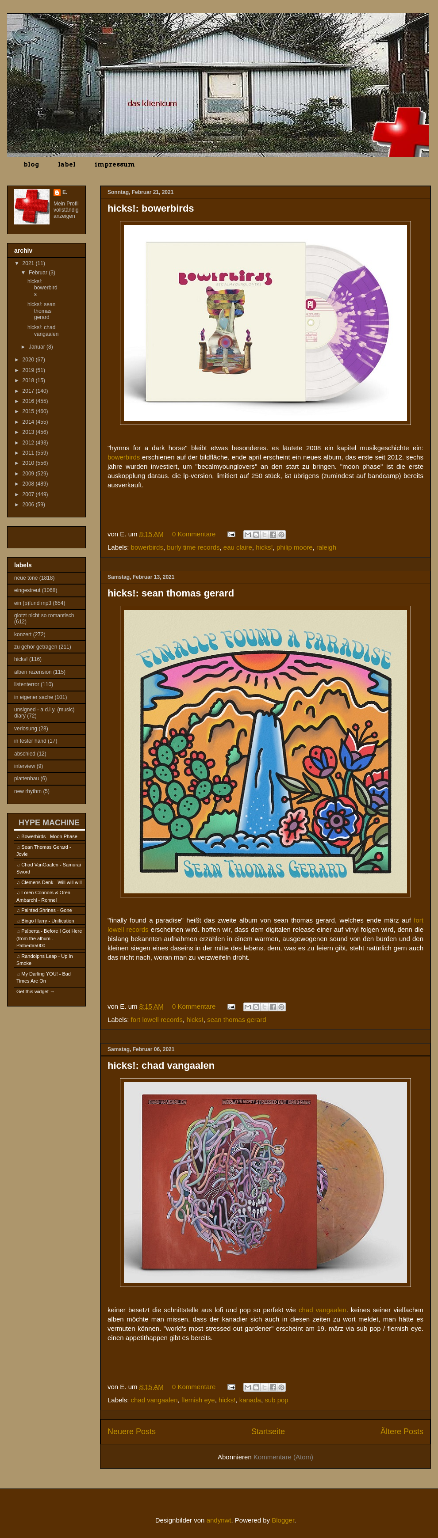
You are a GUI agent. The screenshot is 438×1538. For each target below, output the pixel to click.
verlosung (25, 728)
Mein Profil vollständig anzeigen (66, 210)
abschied (24, 754)
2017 (29, 391)
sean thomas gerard (236, 1019)
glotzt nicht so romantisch (44, 615)
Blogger (283, 1520)
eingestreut (27, 590)
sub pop (276, 1400)
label (67, 164)
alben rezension (33, 672)
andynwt (219, 1520)
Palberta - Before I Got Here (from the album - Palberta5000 (49, 938)
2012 (29, 443)
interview (24, 766)
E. (64, 192)
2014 (29, 422)
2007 (29, 494)
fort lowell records (157, 1019)
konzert (22, 634)
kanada (250, 1400)
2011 (29, 453)
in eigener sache (33, 697)
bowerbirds (124, 457)
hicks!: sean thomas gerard (171, 593)
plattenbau (26, 778)
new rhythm (28, 791)
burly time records (193, 547)
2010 (29, 463)
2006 (29, 504)
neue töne (26, 578)
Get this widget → (35, 991)
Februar (39, 273)
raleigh (326, 547)
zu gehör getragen (35, 647)
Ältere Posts (401, 1431)
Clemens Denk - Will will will (51, 882)
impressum (115, 164)
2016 (29, 401)
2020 (29, 360)
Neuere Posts (132, 1431)
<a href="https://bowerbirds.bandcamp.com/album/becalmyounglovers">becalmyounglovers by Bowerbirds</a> (265, 505)
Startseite (268, 1431)
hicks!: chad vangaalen (161, 1065)
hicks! (264, 547)
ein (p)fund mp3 (32, 603)
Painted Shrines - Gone (46, 910)
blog (31, 164)
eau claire (237, 547)
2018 (29, 380)
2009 (29, 474)
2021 (29, 263)
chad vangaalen (322, 1310)
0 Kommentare (193, 534)
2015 (29, 411)
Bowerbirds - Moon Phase (49, 836)
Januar (37, 347)
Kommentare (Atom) (283, 1457)
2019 (29, 370)
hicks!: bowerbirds (151, 208)
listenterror (26, 684)
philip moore (295, 547)
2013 (29, 432)
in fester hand (30, 741)
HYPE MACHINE (49, 822)
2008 (29, 484)
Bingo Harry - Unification (47, 920)
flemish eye (198, 1400)
